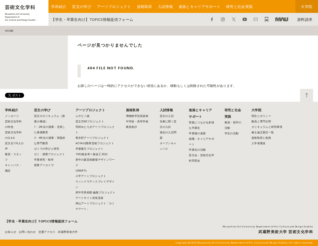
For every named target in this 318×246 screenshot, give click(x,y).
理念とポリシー (261, 116)
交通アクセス (47, 232)
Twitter (233, 19)
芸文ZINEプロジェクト (90, 121)
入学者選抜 (258, 143)
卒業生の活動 (197, 149)
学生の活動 (231, 133)
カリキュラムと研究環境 (266, 127)
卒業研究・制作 (44, 159)
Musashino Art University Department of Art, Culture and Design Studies (268, 226)
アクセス (266, 19)
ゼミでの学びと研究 (46, 148)
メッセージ (12, 116)
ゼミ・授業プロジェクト (49, 154)
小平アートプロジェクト (91, 176)
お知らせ (10, 232)
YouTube (244, 19)
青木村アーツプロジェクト (92, 138)
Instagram (222, 19)
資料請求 (304, 19)
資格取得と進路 (261, 138)
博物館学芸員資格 (137, 116)
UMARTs (81, 170)
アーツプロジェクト (114, 6)
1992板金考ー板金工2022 (92, 154)
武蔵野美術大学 (281, 19)
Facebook (211, 19)
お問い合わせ (255, 19)
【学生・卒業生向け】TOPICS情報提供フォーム (92, 19)
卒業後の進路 (197, 133)
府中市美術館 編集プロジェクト (96, 192)
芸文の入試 (167, 116)
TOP (306, 95)
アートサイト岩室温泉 (90, 198)
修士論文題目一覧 (262, 132)
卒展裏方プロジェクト (90, 148)
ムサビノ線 (82, 116)
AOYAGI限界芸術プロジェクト (95, 143)
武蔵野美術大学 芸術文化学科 (285, 231)
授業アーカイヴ (44, 165)
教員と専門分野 (261, 121)
